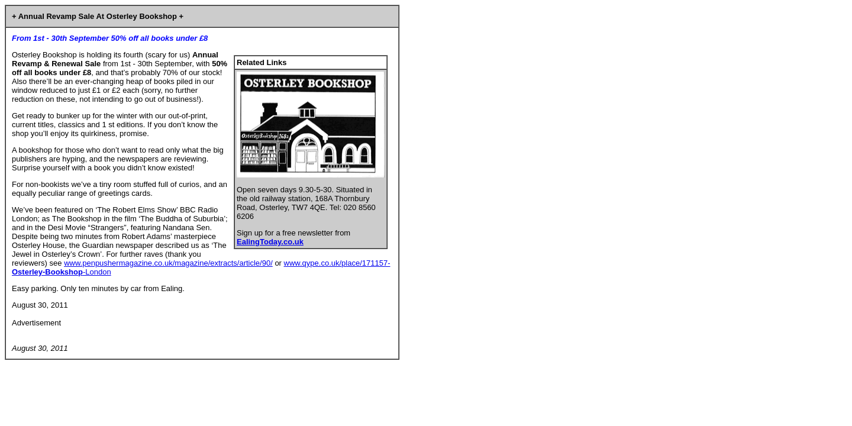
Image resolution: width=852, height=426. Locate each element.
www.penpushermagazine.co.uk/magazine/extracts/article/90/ (168, 263)
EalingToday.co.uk (270, 241)
